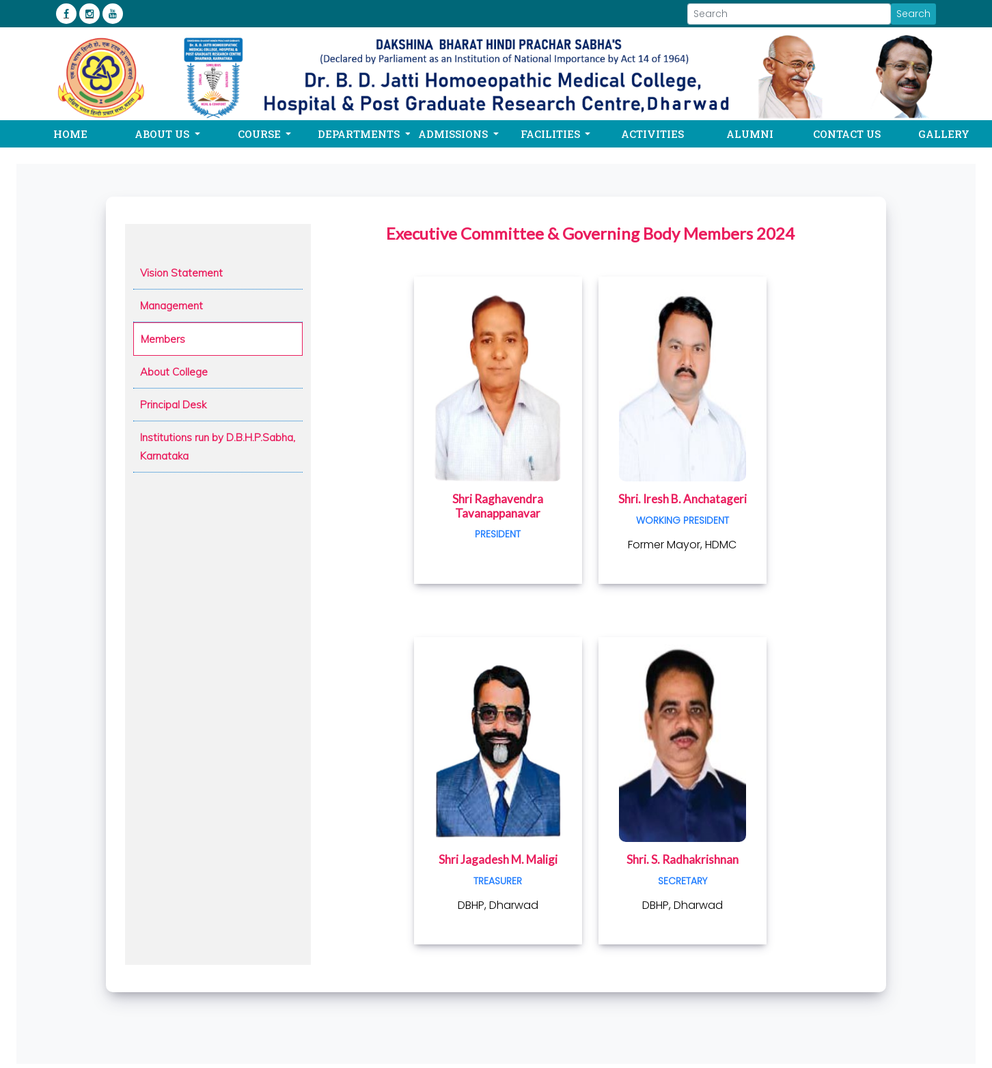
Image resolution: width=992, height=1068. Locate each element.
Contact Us (847, 134)
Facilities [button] (552, 134)
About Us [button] (163, 134)
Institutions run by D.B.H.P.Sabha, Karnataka (217, 446)
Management (171, 305)
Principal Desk (173, 404)
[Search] (789, 14)
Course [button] (261, 134)
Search (913, 13)
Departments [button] (360, 134)
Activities (652, 134)
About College (174, 371)
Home (70, 134)
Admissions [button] (454, 134)
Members (163, 339)
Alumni (749, 134)
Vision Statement (181, 272)
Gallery (943, 134)
